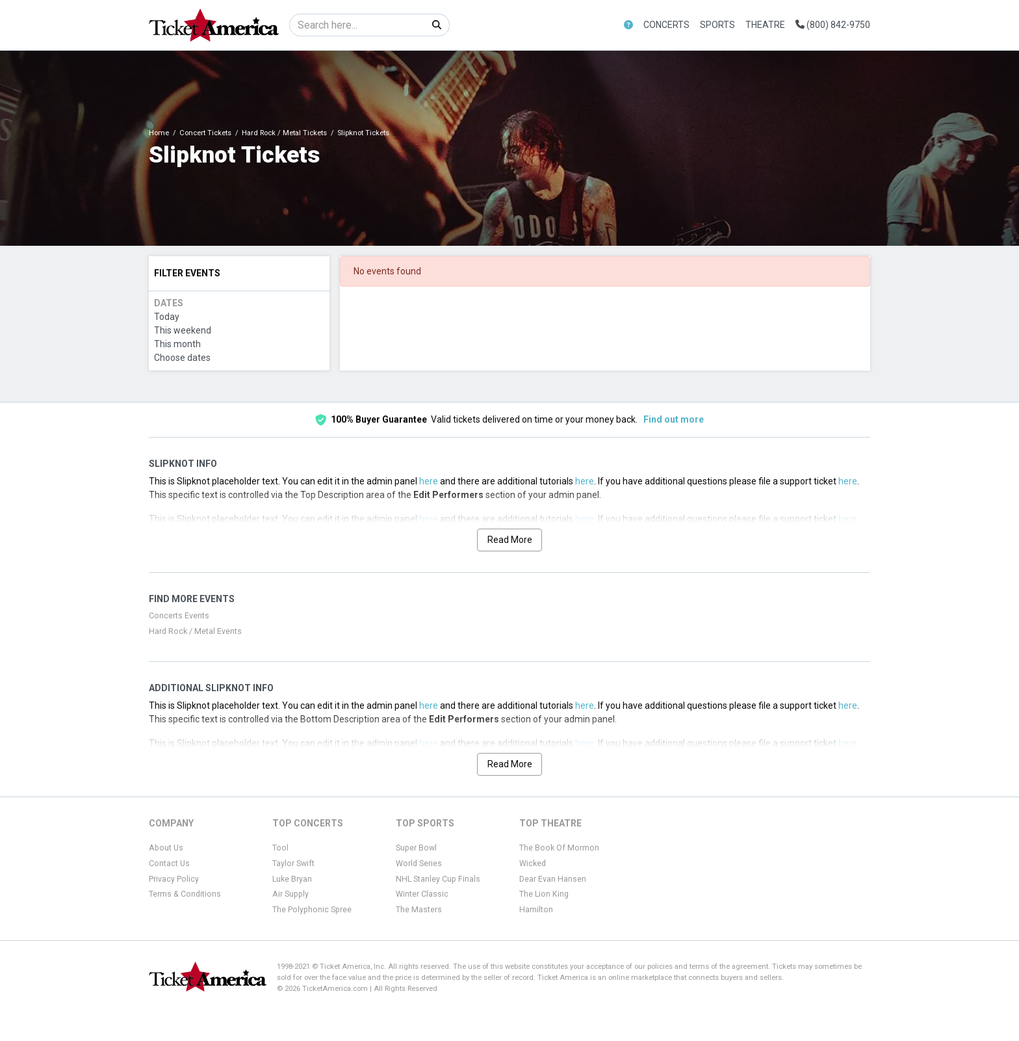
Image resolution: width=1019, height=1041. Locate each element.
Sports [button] (717, 25)
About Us (166, 847)
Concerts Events (179, 615)
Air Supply (290, 894)
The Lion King (544, 894)
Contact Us (169, 863)
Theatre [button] (765, 25)
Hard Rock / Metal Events (195, 631)
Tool (280, 847)
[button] (628, 25)
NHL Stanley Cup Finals (438, 879)
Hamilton (536, 909)
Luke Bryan (292, 879)
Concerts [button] (666, 25)
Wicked (532, 863)
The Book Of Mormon (559, 847)
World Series (419, 863)
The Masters (419, 909)
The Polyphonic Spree (312, 909)
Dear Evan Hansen (552, 879)
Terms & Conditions (185, 894)
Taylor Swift (293, 863)
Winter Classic (422, 894)
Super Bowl (416, 847)
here (428, 481)
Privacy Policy (174, 879)
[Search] (357, 25)
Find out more (673, 419)
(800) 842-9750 (832, 25)
